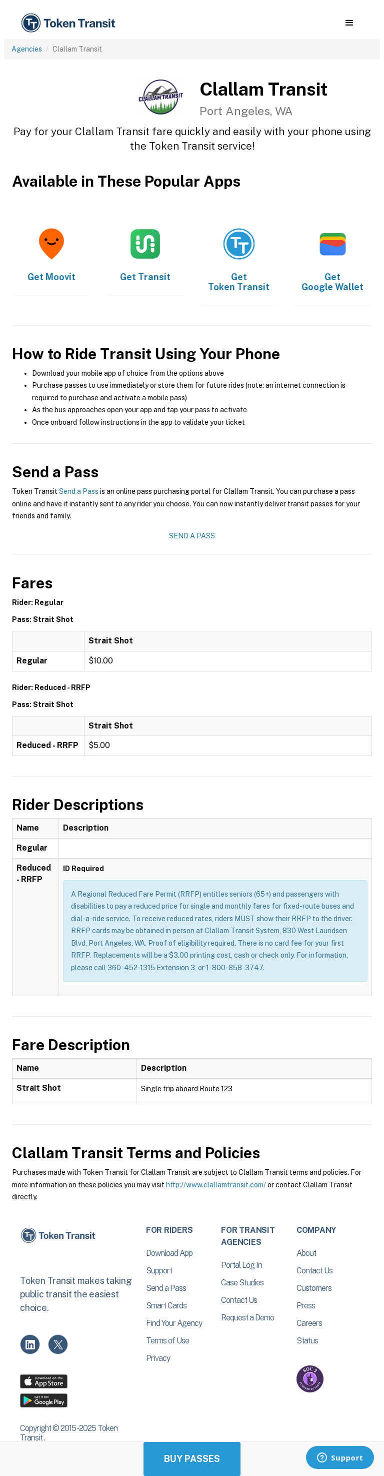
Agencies (27, 49)
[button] (349, 23)
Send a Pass (78, 491)
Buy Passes (192, 1458)
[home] (70, 23)
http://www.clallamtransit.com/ (216, 1185)
